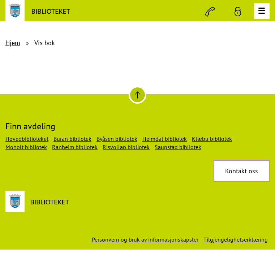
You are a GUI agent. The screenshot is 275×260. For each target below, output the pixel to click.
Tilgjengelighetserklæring (235, 239)
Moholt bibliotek (26, 147)
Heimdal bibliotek (164, 138)
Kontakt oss (241, 171)
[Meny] (262, 11)
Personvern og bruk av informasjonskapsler (145, 239)
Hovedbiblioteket (26, 138)
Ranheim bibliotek (75, 147)
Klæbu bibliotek (212, 138)
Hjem (12, 43)
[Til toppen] (137, 95)
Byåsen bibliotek (116, 138)
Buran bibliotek (72, 138)
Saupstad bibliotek (178, 147)
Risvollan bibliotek (126, 147)
